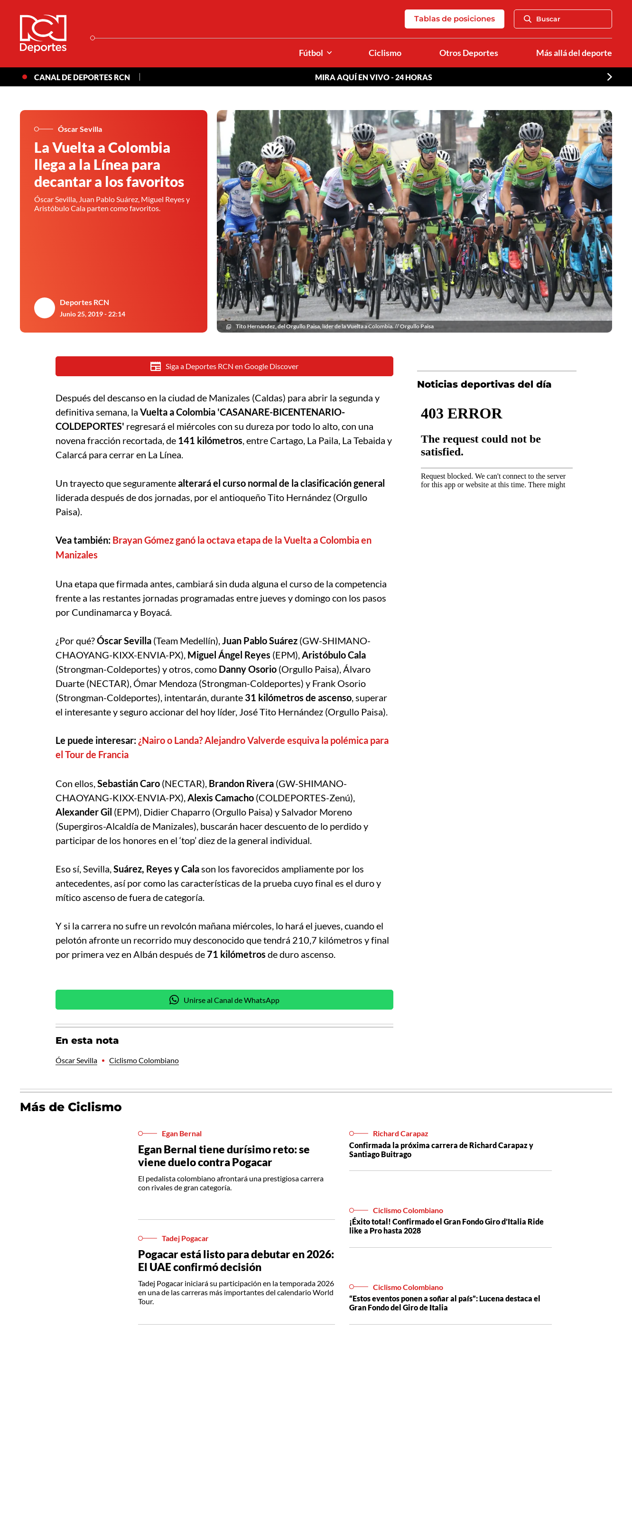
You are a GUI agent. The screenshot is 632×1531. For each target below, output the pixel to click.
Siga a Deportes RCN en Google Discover (224, 366)
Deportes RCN (84, 301)
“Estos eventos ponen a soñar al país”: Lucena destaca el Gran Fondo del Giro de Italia (444, 1300)
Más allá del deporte (574, 53)
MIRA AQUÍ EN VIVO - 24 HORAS (373, 77)
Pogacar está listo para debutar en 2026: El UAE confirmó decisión (236, 1258)
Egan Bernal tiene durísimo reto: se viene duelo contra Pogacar (224, 1153)
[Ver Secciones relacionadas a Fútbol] (329, 52)
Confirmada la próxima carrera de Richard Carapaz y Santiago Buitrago (441, 1147)
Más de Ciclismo (71, 1105)
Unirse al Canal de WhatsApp (224, 998)
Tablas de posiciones (454, 18)
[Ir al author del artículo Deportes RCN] (44, 307)
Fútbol (311, 53)
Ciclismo (385, 53)
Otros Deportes (468, 53)
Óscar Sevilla (76, 1058)
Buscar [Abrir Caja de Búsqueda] (542, 19)
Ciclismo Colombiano (144, 1058)
